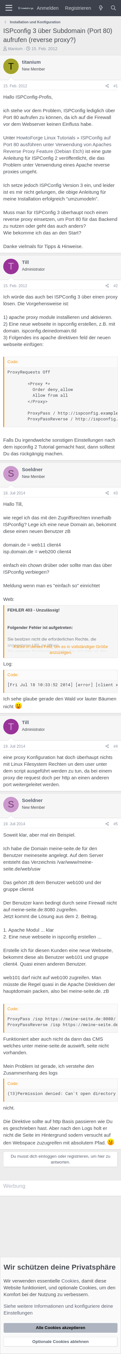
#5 (116, 824)
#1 (116, 86)
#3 (116, 493)
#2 (116, 286)
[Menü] (8, 8)
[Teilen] (107, 86)
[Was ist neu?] (100, 8)
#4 (116, 746)
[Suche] (113, 8)
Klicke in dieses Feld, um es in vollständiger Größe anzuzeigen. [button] (61, 649)
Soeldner (32, 469)
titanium (15, 48)
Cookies (70, 1281)
